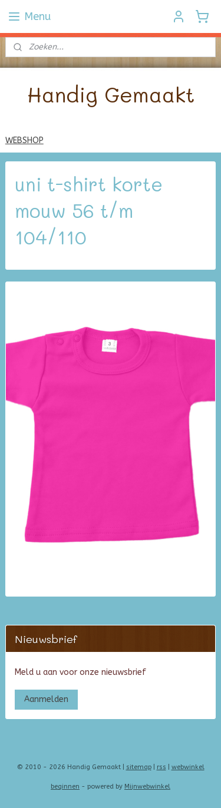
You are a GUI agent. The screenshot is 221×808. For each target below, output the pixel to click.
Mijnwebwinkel (147, 786)
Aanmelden (46, 699)
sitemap (138, 767)
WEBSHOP (24, 140)
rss (161, 767)
